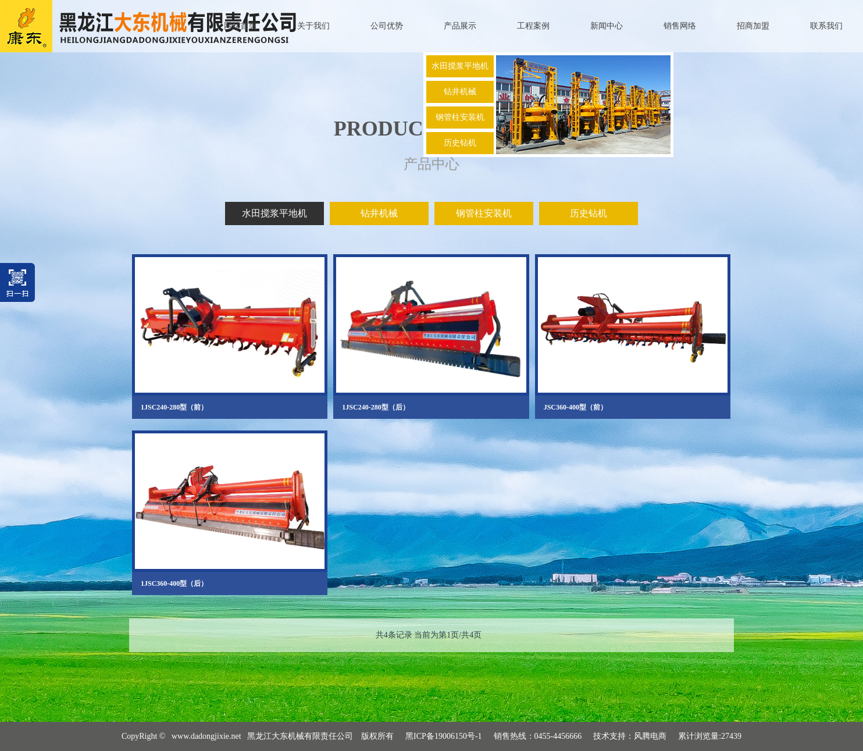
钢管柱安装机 (460, 117)
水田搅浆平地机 (460, 66)
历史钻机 (460, 142)
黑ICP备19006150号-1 (443, 736)
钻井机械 (460, 91)
